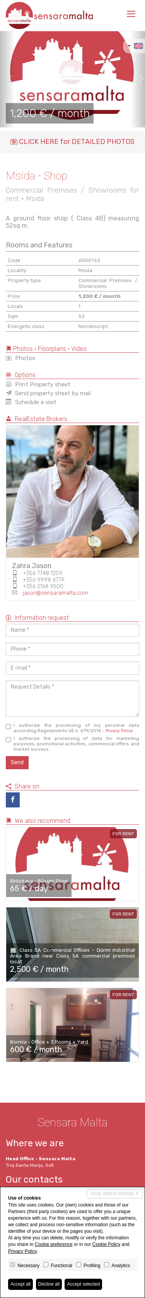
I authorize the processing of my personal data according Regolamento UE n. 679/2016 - (72, 728)
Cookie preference (54, 1244)
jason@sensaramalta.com (55, 593)
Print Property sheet (38, 384)
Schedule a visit (31, 402)
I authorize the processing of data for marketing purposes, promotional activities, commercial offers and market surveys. (72, 744)
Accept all (20, 1284)
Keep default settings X (114, 1193)
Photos (20, 358)
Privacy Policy (119, 730)
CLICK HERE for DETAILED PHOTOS (72, 141)
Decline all (49, 1284)
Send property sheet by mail (48, 393)
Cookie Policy (106, 1244)
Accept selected (83, 1284)
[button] (7, 79)
